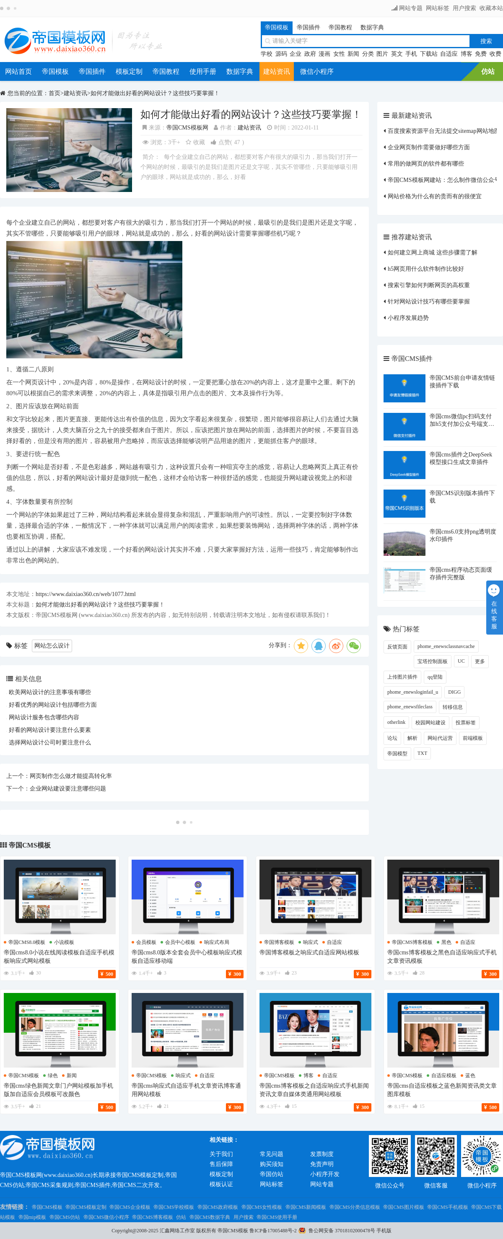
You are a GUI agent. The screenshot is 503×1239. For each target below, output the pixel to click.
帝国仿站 (271, 1174)
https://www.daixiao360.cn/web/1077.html (86, 594)
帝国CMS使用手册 (277, 1217)
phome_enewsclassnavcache (446, 646)
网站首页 (18, 71)
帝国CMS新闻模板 (305, 1207)
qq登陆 (435, 677)
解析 (412, 738)
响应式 (310, 942)
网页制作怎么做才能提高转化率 (71, 776)
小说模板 (64, 942)
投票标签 (466, 723)
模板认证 (221, 1184)
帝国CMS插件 (412, 358)
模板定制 (129, 71)
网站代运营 (440, 738)
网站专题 (411, 8)
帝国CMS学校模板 (173, 1207)
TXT (422, 753)
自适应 (449, 54)
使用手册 (202, 71)
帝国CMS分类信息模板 (354, 1207)
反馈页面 (397, 647)
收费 (495, 54)
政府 (310, 54)
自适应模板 (443, 1075)
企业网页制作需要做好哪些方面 (429, 147)
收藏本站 (491, 8)
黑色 (446, 942)
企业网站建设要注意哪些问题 (68, 788)
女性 (339, 54)
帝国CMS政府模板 (217, 1207)
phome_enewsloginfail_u (412, 692)
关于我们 (221, 1154)
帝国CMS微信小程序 (106, 1217)
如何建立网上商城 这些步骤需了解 (432, 252)
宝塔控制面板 (432, 661)
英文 (397, 54)
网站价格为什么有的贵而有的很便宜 (435, 196)
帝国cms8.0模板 (26, 942)
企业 (295, 54)
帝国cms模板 (23, 1075)
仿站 (488, 71)
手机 (411, 54)
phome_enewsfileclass (410, 707)
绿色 (53, 1075)
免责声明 (322, 1164)
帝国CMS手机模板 (447, 1207)
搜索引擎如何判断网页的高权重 (429, 285)
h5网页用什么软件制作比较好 (426, 269)
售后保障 (221, 1164)
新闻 (353, 54)
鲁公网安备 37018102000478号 (342, 1231)
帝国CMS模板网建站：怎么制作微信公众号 (444, 180)
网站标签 (437, 8)
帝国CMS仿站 (64, 1217)
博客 (466, 54)
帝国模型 (397, 754)
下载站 (429, 54)
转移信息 (453, 707)
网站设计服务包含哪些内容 (44, 717)
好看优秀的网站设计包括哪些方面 (53, 705)
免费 (481, 54)
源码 (281, 54)
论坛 (392, 738)
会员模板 (146, 942)
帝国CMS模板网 (187, 127)
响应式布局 (216, 942)
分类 (368, 54)
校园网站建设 (430, 723)
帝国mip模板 (32, 1217)
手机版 (384, 1231)
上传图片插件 (402, 677)
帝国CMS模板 (30, 845)
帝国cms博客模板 (412, 942)
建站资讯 (276, 71)
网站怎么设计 (52, 646)
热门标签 (406, 628)
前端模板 (473, 738)
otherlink (396, 722)
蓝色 (470, 1075)
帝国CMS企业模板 (129, 1207)
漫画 (324, 54)
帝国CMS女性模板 (261, 1207)
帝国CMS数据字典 (209, 1217)
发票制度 (322, 1154)
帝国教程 (340, 27)
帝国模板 (276, 27)
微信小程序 (317, 71)
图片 (382, 54)
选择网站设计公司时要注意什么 (50, 742)
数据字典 (372, 27)
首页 (54, 93)
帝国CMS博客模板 (152, 1217)
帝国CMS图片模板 (403, 1207)
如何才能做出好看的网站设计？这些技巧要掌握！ (155, 93)
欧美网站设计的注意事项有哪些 (50, 692)
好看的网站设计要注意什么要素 (50, 730)
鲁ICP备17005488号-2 (273, 1231)
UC (461, 661)
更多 (480, 661)
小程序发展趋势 (408, 318)
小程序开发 (325, 1174)
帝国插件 (308, 27)
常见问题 (271, 1154)
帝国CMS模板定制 (85, 1207)
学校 (266, 54)
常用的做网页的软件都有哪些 (426, 164)
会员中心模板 (180, 942)
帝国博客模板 (279, 942)
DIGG (454, 692)
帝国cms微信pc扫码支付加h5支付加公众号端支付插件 (462, 424)
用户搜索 (464, 8)
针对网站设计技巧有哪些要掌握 (429, 301)
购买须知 (271, 1164)
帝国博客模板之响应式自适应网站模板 (309, 952)
